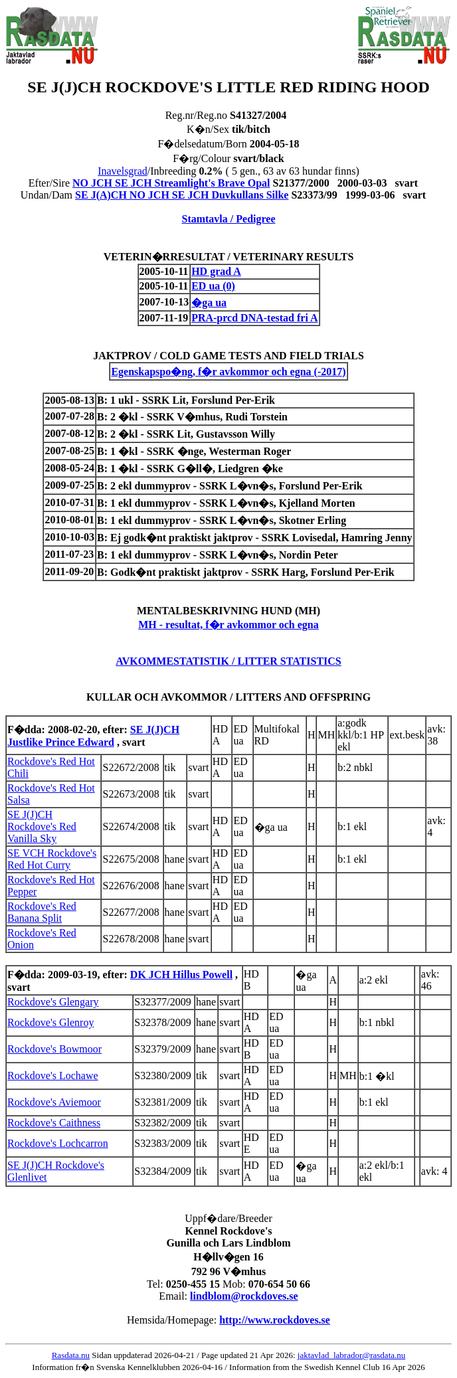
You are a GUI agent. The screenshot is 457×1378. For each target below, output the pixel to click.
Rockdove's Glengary (53, 1001)
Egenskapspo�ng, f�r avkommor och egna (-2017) (228, 371)
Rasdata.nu (71, 1355)
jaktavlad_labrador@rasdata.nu (352, 1355)
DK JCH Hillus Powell (181, 974)
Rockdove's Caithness (53, 1122)
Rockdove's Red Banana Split (41, 912)
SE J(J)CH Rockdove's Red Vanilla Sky (41, 826)
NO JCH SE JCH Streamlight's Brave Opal (171, 183)
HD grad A (216, 271)
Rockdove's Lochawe (52, 1075)
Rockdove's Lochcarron (57, 1143)
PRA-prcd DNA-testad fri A (254, 317)
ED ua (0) (213, 286)
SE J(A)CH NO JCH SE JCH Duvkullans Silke (181, 195)
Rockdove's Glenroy (50, 1022)
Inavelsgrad (122, 171)
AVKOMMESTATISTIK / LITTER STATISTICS (228, 661)
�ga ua (209, 302)
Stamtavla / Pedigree (228, 218)
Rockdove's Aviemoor (54, 1102)
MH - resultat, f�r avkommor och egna (228, 624)
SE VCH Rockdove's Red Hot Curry (51, 859)
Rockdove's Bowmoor (54, 1049)
